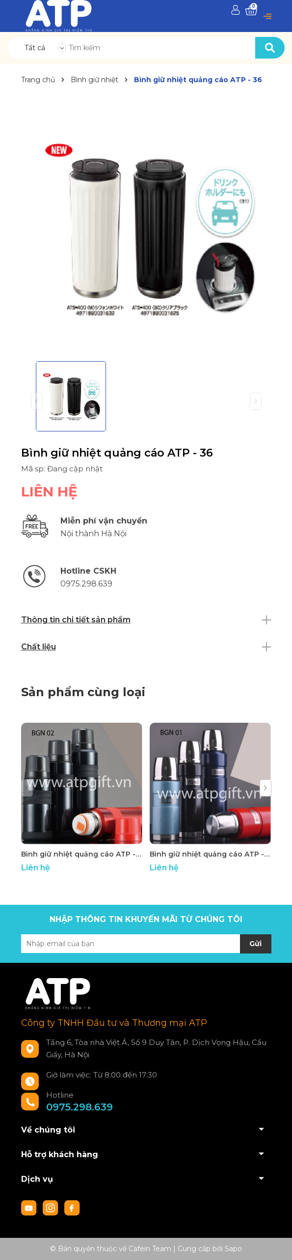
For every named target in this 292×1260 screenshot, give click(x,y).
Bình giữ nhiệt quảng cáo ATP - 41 (210, 854)
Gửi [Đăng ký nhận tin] (255, 943)
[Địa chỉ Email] (146, 943)
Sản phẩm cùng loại (83, 692)
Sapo (233, 1248)
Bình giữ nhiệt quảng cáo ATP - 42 (81, 854)
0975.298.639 (79, 1107)
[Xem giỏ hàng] (251, 10)
